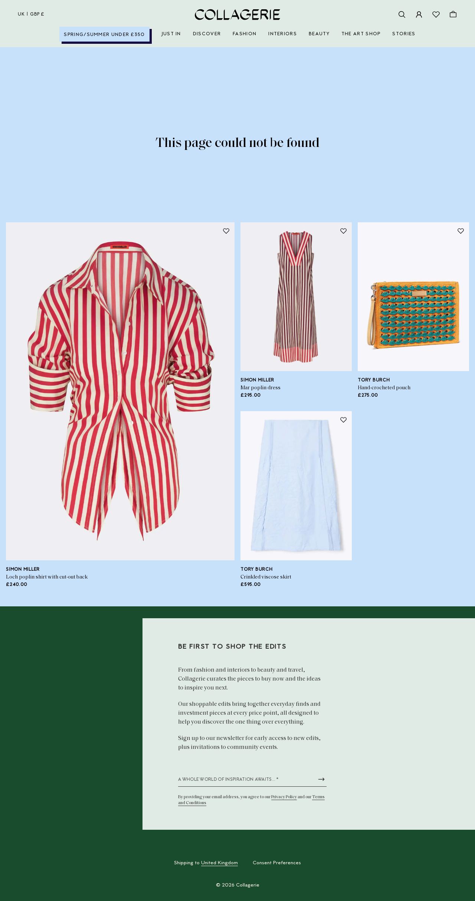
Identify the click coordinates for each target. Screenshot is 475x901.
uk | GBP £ (31, 14)
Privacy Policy (284, 797)
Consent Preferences (277, 863)
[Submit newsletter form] (321, 779)
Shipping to (206, 863)
